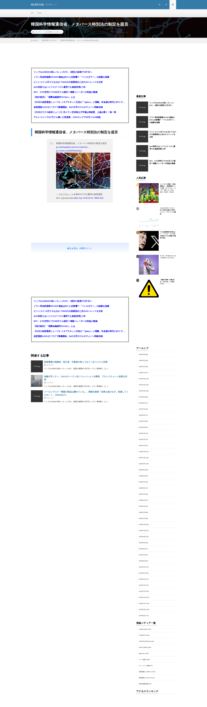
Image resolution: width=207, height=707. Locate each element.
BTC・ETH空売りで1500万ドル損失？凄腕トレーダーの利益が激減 (65, 92)
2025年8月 (142, 403)
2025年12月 (142, 378)
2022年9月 (142, 615)
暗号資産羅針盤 (143, 684)
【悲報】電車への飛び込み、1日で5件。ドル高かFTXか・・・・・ (167, 281)
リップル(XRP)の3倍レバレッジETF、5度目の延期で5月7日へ (63, 72)
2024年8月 (142, 476)
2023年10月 (142, 536)
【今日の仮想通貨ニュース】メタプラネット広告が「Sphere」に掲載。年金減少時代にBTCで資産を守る (80, 102)
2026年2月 (142, 366)
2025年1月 (142, 445)
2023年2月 (142, 585)
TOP (32, 13)
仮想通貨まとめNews (53, 32)
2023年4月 (142, 573)
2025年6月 (142, 415)
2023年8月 (142, 548)
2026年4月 (142, 354)
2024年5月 (142, 494)
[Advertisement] (80, 231)
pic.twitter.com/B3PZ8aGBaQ (69, 151)
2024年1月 (142, 518)
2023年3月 (142, 579)
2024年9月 (142, 470)
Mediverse (141, 653)
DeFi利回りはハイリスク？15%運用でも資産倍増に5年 (60, 87)
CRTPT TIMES (143, 647)
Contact (39, 13)
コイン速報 (142, 659)
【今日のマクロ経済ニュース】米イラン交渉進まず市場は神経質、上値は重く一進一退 (75, 112)
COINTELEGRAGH (144, 641)
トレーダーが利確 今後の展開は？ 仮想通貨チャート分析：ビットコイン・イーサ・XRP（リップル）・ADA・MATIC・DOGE (168, 188)
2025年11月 (142, 385)
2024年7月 (142, 482)
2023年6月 (142, 561)
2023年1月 (142, 591)
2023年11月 (142, 530)
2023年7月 (142, 555)
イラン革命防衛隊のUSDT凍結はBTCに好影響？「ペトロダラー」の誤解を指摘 (71, 77)
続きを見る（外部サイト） (80, 248)
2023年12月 (142, 524)
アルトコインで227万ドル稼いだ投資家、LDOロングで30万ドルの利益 (67, 117)
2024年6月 (142, 488)
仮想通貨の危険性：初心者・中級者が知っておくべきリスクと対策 (75, 362)
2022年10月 (142, 609)
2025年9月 (142, 397)
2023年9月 (142, 542)
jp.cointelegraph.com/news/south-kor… (73, 147)
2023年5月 (142, 567)
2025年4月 (142, 427)
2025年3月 (142, 433)
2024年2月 (142, 512)
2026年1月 (142, 372)
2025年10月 (142, 391)
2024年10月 (142, 463)
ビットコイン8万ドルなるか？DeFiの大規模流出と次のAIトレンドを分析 (68, 82)
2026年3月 (142, 360)
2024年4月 (142, 500)
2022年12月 (142, 597)
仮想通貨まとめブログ (145, 677)
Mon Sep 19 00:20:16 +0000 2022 (88, 198)
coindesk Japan (143, 629)
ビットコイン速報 (144, 665)
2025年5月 (142, 421)
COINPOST (142, 635)
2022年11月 (142, 603)
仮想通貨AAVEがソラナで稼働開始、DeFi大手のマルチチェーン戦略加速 (68, 107)
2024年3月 (142, 506)
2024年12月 (142, 451)
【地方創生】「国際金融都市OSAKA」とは (54, 97)
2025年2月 (142, 439)
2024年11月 (142, 457)
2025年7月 (142, 409)
